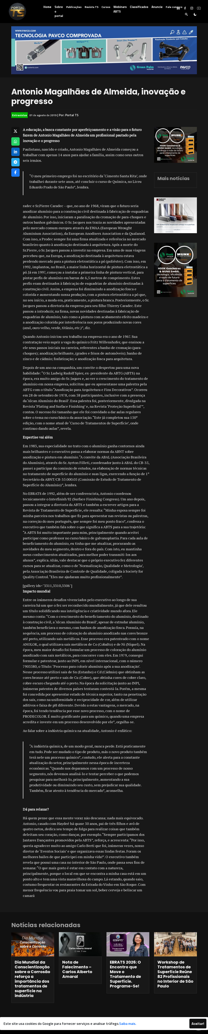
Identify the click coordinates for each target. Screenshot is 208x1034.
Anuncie (157, 7)
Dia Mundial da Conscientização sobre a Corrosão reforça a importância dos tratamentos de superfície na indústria (32, 978)
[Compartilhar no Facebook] (15, 172)
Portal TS (72, 115)
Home (47, 7)
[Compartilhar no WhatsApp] (15, 141)
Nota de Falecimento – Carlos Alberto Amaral (77, 969)
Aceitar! (198, 1023)
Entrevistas (19, 115)
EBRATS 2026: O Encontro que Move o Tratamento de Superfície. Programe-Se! (125, 974)
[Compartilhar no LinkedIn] (15, 152)
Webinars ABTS (120, 9)
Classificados (139, 7)
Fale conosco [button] (174, 7)
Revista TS (91, 7)
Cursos (106, 7)
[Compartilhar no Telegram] (15, 162)
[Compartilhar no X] (15, 131)
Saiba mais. (127, 1023)
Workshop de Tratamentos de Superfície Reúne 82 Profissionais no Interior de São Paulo (175, 974)
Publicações (73, 7)
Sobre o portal (59, 11)
